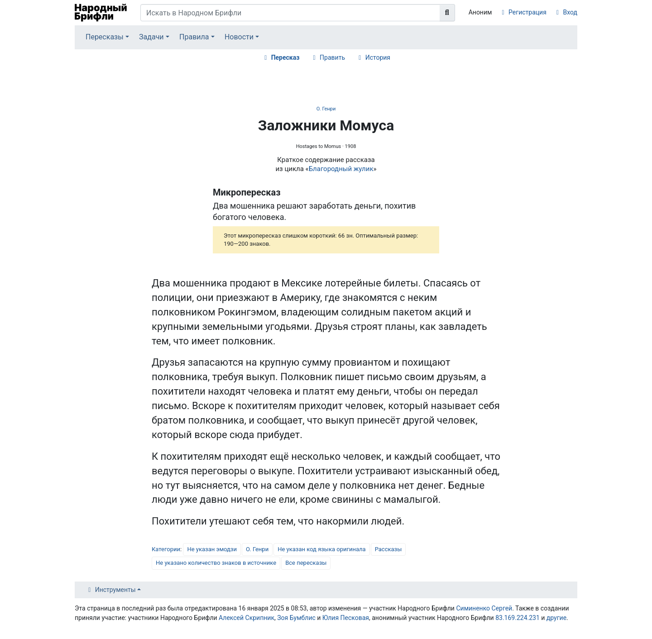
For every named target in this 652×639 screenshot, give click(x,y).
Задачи (151, 37)
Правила (194, 37)
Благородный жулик (341, 169)
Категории (166, 549)
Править (332, 57)
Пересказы (105, 37)
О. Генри (326, 109)
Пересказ (285, 57)
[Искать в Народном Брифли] (290, 12)
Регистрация (527, 12)
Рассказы (388, 549)
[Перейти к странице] (447, 12)
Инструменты (115, 589)
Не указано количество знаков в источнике (216, 562)
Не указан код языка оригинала (321, 549)
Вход (570, 12)
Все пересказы (305, 562)
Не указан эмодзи (212, 549)
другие (556, 617)
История (377, 57)
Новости (239, 37)
